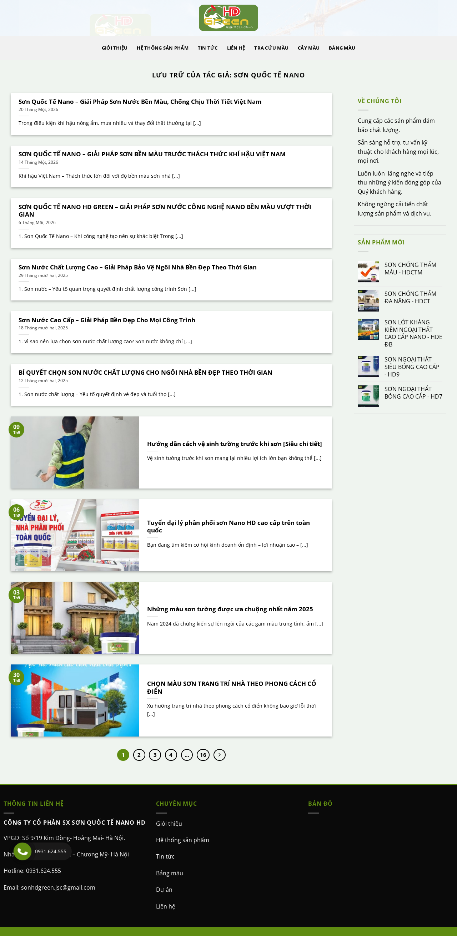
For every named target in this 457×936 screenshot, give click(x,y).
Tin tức (165, 856)
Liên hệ (165, 906)
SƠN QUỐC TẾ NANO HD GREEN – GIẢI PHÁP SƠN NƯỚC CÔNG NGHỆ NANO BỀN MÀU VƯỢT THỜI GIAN (165, 210)
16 (203, 754)
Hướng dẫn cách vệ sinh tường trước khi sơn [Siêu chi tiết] (234, 444)
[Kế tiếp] (220, 755)
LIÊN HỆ (236, 48)
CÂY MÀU (309, 48)
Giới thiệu (169, 824)
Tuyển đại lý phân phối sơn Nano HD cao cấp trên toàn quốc (228, 526)
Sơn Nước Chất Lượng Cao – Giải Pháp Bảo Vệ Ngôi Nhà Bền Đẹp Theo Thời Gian (138, 267)
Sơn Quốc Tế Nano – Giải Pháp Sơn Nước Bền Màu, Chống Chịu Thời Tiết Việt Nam (140, 102)
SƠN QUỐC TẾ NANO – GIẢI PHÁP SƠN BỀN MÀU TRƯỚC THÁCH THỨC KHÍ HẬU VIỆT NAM (152, 154)
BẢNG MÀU (342, 48)
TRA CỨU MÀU (271, 48)
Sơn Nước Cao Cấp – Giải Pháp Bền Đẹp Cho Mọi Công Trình (107, 320)
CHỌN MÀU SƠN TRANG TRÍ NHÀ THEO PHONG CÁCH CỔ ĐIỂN (231, 687)
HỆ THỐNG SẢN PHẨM (162, 48)
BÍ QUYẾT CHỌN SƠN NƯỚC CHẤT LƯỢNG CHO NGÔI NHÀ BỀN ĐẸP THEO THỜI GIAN (145, 372)
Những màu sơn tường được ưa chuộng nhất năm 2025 (230, 609)
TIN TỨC (208, 48)
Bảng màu (169, 873)
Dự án (164, 890)
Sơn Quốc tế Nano (269, 74)
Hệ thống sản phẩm (182, 840)
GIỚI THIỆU (115, 48)
